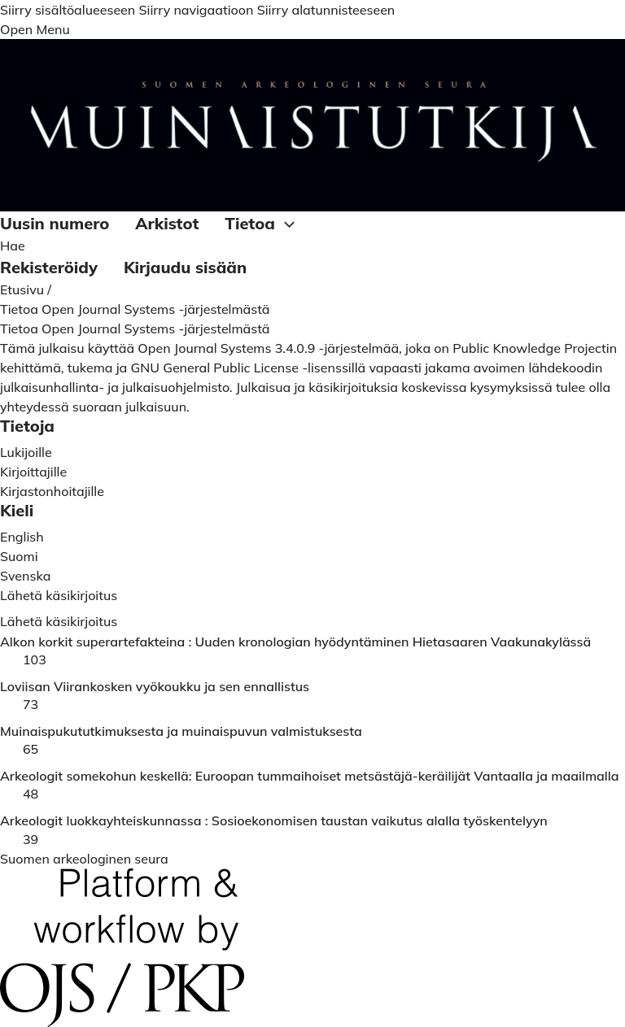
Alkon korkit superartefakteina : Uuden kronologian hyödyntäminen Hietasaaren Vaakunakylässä (295, 642)
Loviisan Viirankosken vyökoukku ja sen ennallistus (154, 686)
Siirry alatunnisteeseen (326, 10)
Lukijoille (26, 452)
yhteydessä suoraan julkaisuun (93, 406)
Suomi (19, 556)
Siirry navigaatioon (195, 10)
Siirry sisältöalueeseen (67, 10)
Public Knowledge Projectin (534, 348)
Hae (12, 245)
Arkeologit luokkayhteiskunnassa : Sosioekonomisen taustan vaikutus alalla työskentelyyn (274, 821)
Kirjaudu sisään (185, 267)
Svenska (25, 576)
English (22, 537)
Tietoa (262, 224)
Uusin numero (54, 223)
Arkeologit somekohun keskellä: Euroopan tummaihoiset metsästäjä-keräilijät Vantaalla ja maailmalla (309, 776)
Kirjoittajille (33, 471)
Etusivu (23, 289)
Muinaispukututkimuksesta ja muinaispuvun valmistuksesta (181, 731)
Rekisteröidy (49, 267)
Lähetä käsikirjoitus (58, 621)
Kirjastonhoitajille (52, 491)
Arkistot (167, 223)
